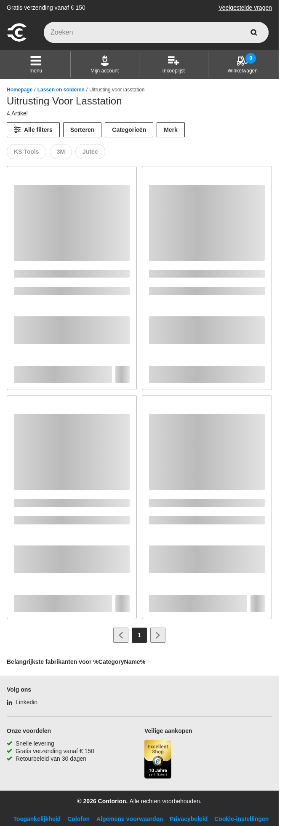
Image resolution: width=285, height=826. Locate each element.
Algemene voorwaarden (129, 818)
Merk (171, 129)
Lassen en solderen (61, 90)
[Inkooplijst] (173, 64)
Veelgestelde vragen (245, 7)
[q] (156, 32)
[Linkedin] (22, 702)
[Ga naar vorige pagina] (120, 635)
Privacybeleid (189, 818)
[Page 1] (139, 635)
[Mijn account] (105, 64)
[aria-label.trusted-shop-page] (157, 760)
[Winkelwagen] (243, 64)
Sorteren (82, 129)
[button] (35, 64)
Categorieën (129, 129)
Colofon (78, 818)
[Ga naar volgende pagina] (157, 635)
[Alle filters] (33, 129)
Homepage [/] (19, 90)
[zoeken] (253, 32)
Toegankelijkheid (37, 818)
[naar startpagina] (17, 40)
